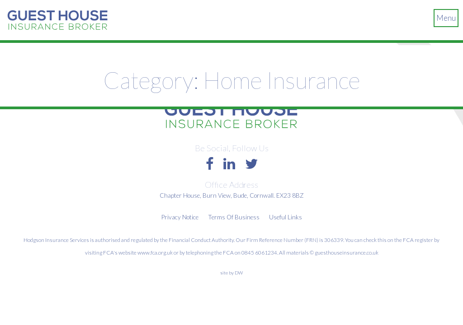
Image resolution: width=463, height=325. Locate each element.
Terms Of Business (234, 217)
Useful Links (285, 217)
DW (239, 272)
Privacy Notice (179, 217)
